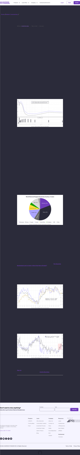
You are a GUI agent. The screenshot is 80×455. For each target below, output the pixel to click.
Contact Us (51, 423)
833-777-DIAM (7, 430)
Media (50, 428)
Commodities (31, 423)
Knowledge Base (52, 430)
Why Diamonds (40, 421)
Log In (62, 2)
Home (3, 14)
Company (34, 2)
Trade (69, 2)
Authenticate (61, 423)
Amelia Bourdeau (44, 372)
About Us (51, 421)
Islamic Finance (40, 430)
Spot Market (61, 428)
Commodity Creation (41, 423)
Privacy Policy (77, 446)
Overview (60, 436)
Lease (59, 421)
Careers (50, 435)
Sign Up (19, 370)
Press (50, 425)
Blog (38, 433)
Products (17, 2)
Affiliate (60, 430)
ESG (49, 433)
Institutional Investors (45, 2)
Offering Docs (61, 425)
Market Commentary (12, 14)
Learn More (25, 2)
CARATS (30, 421)
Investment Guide (40, 428)
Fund (29, 425)
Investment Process (41, 425)
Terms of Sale (69, 446)
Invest (76, 2)
